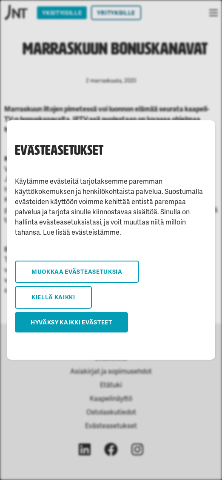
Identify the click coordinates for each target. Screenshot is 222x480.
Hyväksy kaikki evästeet (71, 322)
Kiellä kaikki (53, 297)
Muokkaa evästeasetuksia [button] (76, 271)
